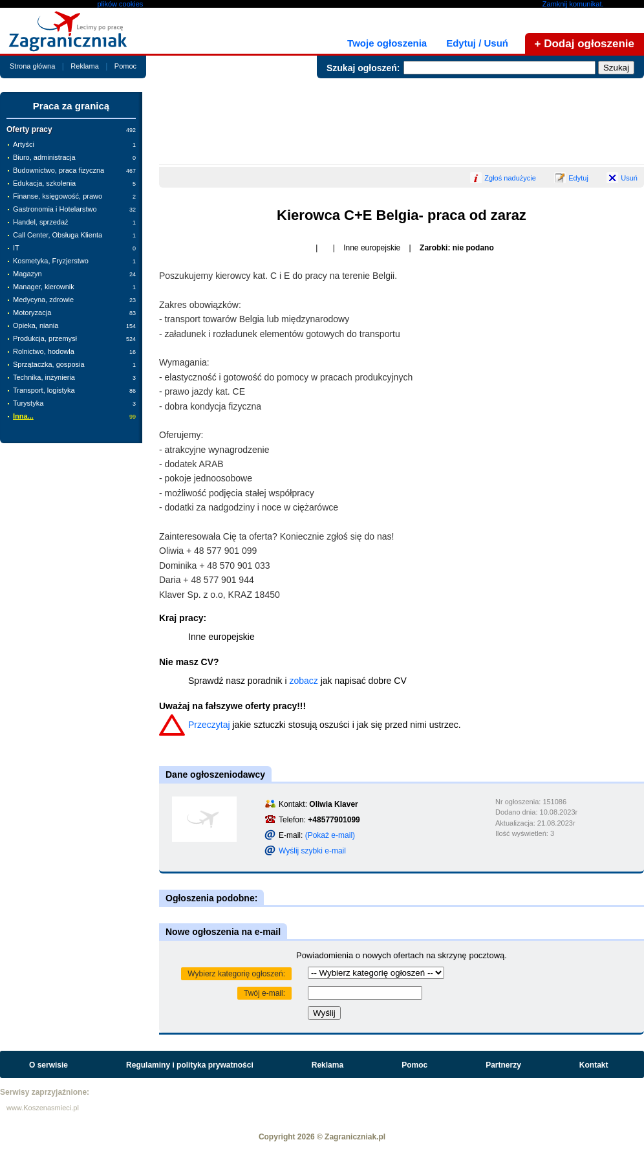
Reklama (84, 66)
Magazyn (74, 274)
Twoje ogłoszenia (387, 43)
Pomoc (125, 66)
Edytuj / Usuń (477, 43)
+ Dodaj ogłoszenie (584, 44)
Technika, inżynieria (74, 377)
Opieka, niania (74, 325)
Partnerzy (503, 1065)
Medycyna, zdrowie (74, 299)
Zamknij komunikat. (573, 4)
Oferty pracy (71, 129)
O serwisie (48, 1065)
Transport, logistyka (74, 390)
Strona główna (32, 66)
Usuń (629, 178)
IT (74, 248)
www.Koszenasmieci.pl (42, 1108)
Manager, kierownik (74, 287)
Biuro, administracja (74, 157)
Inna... (74, 416)
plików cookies (120, 4)
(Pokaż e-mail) (330, 835)
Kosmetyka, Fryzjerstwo (74, 261)
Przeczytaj (209, 724)
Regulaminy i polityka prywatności (189, 1065)
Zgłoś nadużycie (510, 178)
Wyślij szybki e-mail (312, 850)
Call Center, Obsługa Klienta (74, 235)
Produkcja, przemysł (74, 338)
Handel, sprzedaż (74, 222)
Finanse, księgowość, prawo (74, 196)
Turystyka (74, 403)
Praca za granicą (71, 105)
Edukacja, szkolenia (74, 183)
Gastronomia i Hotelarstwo (74, 209)
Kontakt (593, 1065)
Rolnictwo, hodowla (74, 351)
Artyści (74, 144)
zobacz (303, 680)
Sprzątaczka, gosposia (74, 364)
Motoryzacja (74, 312)
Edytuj (578, 178)
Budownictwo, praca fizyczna (74, 170)
